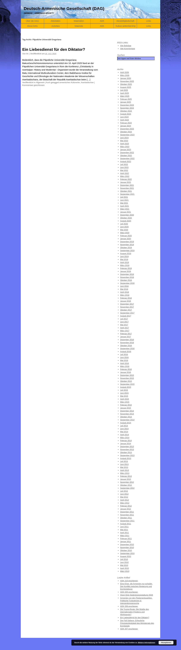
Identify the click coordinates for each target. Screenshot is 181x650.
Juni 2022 (124, 167)
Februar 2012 (126, 506)
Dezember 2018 (127, 274)
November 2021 (127, 188)
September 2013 (127, 455)
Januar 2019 (125, 271)
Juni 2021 (124, 200)
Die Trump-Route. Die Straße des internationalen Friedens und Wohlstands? (134, 612)
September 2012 (127, 488)
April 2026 (124, 72)
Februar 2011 (126, 538)
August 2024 (125, 114)
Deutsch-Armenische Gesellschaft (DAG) (64, 8)
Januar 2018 (125, 301)
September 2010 (127, 553)
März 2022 (124, 176)
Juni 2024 (124, 117)
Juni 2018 (124, 286)
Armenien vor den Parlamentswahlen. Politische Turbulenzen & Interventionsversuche (136, 600)
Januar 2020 (125, 239)
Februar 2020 (126, 236)
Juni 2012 (124, 494)
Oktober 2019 (126, 247)
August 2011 (125, 524)
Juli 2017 (124, 319)
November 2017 (127, 307)
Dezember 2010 (127, 544)
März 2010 (124, 571)
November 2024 (127, 108)
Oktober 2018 (126, 280)
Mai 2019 (124, 259)
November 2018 (127, 277)
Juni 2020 (124, 227)
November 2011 (127, 515)
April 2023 (124, 144)
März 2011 (124, 535)
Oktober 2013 (126, 452)
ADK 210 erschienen (129, 581)
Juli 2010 (124, 559)
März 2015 (124, 402)
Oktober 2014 (126, 417)
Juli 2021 (124, 197)
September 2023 (127, 135)
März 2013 (124, 473)
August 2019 (125, 253)
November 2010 (127, 547)
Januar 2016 (125, 372)
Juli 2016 (124, 354)
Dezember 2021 (127, 185)
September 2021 (127, 194)
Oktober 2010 (126, 550)
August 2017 (125, 316)
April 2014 (124, 435)
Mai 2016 (124, 360)
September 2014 (127, 420)
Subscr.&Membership (125, 26)
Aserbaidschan (87, 82)
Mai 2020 (124, 230)
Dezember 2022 (127, 152)
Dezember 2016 (127, 340)
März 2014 (124, 438)
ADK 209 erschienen (129, 592)
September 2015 (127, 384)
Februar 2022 (126, 179)
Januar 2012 (125, 509)
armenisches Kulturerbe (69, 82)
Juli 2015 (124, 390)
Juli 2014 (124, 426)
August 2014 (125, 423)
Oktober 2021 (126, 191)
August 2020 (125, 221)
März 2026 (124, 75)
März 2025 (124, 96)
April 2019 (124, 262)
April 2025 (124, 93)
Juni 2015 (124, 393)
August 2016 (125, 351)
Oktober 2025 (126, 84)
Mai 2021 (124, 203)
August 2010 (125, 556)
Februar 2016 (126, 369)
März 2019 (124, 265)
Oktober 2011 (126, 518)
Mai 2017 (124, 325)
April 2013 (124, 470)
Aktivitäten (56, 21)
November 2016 (127, 342)
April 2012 (124, 500)
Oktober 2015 (126, 381)
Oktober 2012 (126, 485)
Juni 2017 (124, 322)
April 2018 (124, 292)
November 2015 (127, 378)
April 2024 (124, 120)
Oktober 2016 (126, 345)
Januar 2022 (125, 182)
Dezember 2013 (127, 446)
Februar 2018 (126, 298)
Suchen (121, 55)
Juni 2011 (124, 527)
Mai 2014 (124, 432)
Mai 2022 (124, 170)
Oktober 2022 (126, 155)
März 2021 (124, 209)
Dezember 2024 (127, 105)
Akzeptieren (166, 643)
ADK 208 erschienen (129, 606)
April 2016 (124, 363)
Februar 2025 (126, 99)
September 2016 (127, 348)
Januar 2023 (125, 149)
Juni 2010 (124, 562)
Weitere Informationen (146, 642)
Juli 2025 (124, 90)
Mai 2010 (124, 565)
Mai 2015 (124, 396)
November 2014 (127, 414)
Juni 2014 (124, 429)
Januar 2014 (125, 443)
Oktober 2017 (126, 310)
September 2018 (127, 283)
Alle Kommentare (127, 49)
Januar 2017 (125, 337)
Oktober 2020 (126, 218)
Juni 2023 (124, 138)
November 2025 (127, 81)
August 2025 (125, 87)
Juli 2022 (124, 164)
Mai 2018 (124, 289)
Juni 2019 (124, 256)
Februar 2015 (126, 405)
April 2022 (124, 173)
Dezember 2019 (127, 242)
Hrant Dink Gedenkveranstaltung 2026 (136, 595)
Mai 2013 (124, 467)
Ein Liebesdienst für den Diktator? (53, 49)
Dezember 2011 (127, 512)
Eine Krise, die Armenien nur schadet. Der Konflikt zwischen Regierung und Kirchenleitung (136, 586)
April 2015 (124, 399)
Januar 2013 (125, 479)
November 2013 (127, 449)
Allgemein (40, 82)
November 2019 (127, 244)
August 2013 (125, 458)
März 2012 (124, 503)
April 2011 (124, 533)
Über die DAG (32, 21)
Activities (55, 26)
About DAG (32, 26)
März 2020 (124, 233)
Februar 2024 (126, 123)
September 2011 (127, 521)
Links (148, 21)
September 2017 (127, 313)
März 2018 (124, 295)
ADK (102, 21)
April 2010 (124, 568)
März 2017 (124, 331)
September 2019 (127, 250)
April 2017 (124, 328)
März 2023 (124, 147)
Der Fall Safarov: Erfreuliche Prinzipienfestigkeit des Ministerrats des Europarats (137, 623)
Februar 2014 (126, 440)
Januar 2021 (125, 212)
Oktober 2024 (126, 111)
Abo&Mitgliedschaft (125, 21)
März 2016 (124, 366)
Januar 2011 (125, 541)
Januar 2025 (125, 102)
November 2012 (127, 482)
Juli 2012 (124, 491)
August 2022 (125, 161)
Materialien (79, 21)
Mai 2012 (124, 497)
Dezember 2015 (127, 375)
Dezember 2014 (127, 411)
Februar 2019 (126, 268)
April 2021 (124, 206)
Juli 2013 (124, 461)
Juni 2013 (124, 464)
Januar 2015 (125, 408)
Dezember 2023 (127, 129)
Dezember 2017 (127, 304)
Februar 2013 (126, 476)
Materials (79, 26)
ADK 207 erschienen (129, 629)
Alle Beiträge (125, 46)
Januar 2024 (125, 126)
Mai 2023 (124, 141)
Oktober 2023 (126, 132)
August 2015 (125, 387)
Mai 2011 (124, 530)
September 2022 (127, 158)
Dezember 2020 (127, 215)
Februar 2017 (126, 334)
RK (27, 54)
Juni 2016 (124, 357)
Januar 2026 (125, 78)
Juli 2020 (124, 224)
